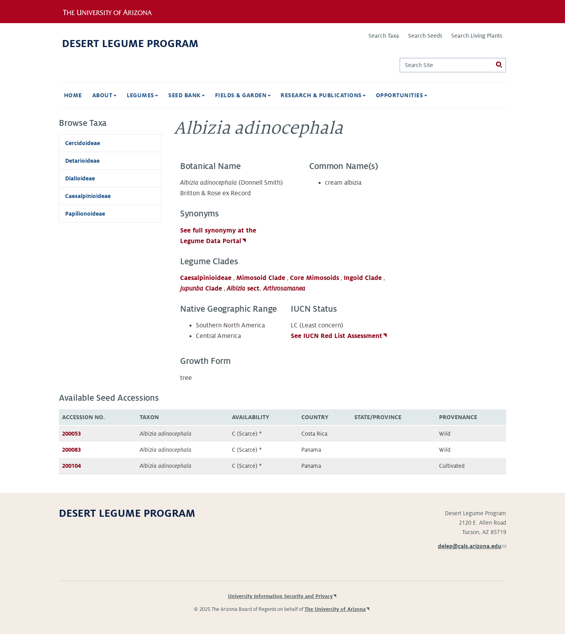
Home (73, 95)
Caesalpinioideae (205, 278)
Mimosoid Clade (260, 278)
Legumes (143, 95)
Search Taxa (383, 36)
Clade (201, 288)
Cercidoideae (82, 143)
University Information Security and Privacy (280, 596)
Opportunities (401, 95)
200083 (71, 450)
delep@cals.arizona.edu (472, 546)
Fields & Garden (243, 95)
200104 (71, 466)
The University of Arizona (335, 609)
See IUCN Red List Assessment (336, 336)
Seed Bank (186, 95)
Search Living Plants (476, 36)
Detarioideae (82, 161)
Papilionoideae (85, 214)
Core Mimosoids (314, 278)
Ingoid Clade (363, 278)
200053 (71, 434)
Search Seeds (425, 36)
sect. (266, 288)
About (104, 95)
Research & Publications (323, 95)
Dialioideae (80, 178)
